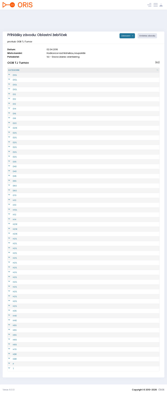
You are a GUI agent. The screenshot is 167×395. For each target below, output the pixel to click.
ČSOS (161, 389)
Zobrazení (126, 35)
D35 (10, 161)
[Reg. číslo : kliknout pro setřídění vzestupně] (47, 70)
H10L (10, 209)
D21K (10, 128)
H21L (10, 238)
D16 (10, 113)
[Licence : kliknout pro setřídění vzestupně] (123, 70)
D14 (10, 108)
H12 (10, 214)
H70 (10, 349)
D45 (10, 176)
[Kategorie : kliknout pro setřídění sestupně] (21, 70)
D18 (10, 118)
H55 (10, 325)
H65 (10, 339)
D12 (10, 94)
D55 (10, 181)
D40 (10, 166)
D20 (10, 123)
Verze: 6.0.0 (9, 389)
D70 (10, 195)
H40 (10, 315)
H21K (10, 224)
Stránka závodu (147, 35)
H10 (10, 200)
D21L (10, 132)
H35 (10, 310)
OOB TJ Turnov (18, 63)
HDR (10, 354)
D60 (10, 185)
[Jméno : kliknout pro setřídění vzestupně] (85, 70)
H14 (10, 219)
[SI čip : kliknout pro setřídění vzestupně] (148, 70)
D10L (10, 75)
